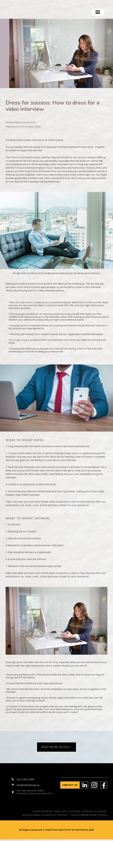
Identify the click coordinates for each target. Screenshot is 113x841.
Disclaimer (75, 811)
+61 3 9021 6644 (25, 779)
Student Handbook (42, 811)
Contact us (70, 785)
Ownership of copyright (94, 811)
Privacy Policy (61, 811)
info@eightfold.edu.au (28, 784)
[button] (97, 12)
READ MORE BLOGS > (56, 747)
